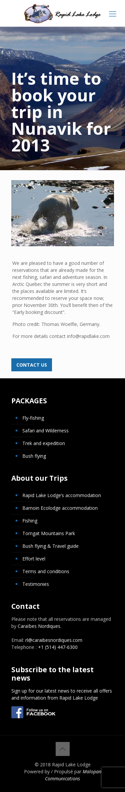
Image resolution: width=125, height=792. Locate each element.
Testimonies (35, 584)
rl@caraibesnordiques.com (53, 640)
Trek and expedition (43, 443)
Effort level (33, 558)
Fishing (29, 520)
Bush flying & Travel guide (50, 546)
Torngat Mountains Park (48, 533)
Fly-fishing (33, 418)
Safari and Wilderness (45, 430)
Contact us (31, 365)
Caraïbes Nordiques (39, 626)
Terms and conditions (45, 571)
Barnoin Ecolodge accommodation (60, 508)
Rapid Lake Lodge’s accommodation (61, 495)
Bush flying (34, 456)
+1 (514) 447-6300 (58, 647)
